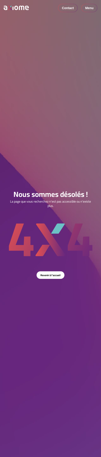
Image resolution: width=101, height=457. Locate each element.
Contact (68, 8)
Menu (89, 8)
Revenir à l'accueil (50, 275)
